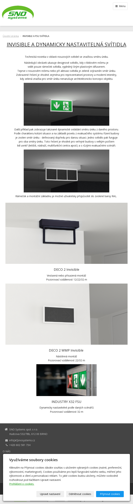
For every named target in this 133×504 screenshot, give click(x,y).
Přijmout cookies (110, 494)
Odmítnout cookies (80, 494)
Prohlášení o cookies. (21, 484)
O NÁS (6, 451)
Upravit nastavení (50, 494)
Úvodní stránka (11, 36)
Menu (120, 6)
